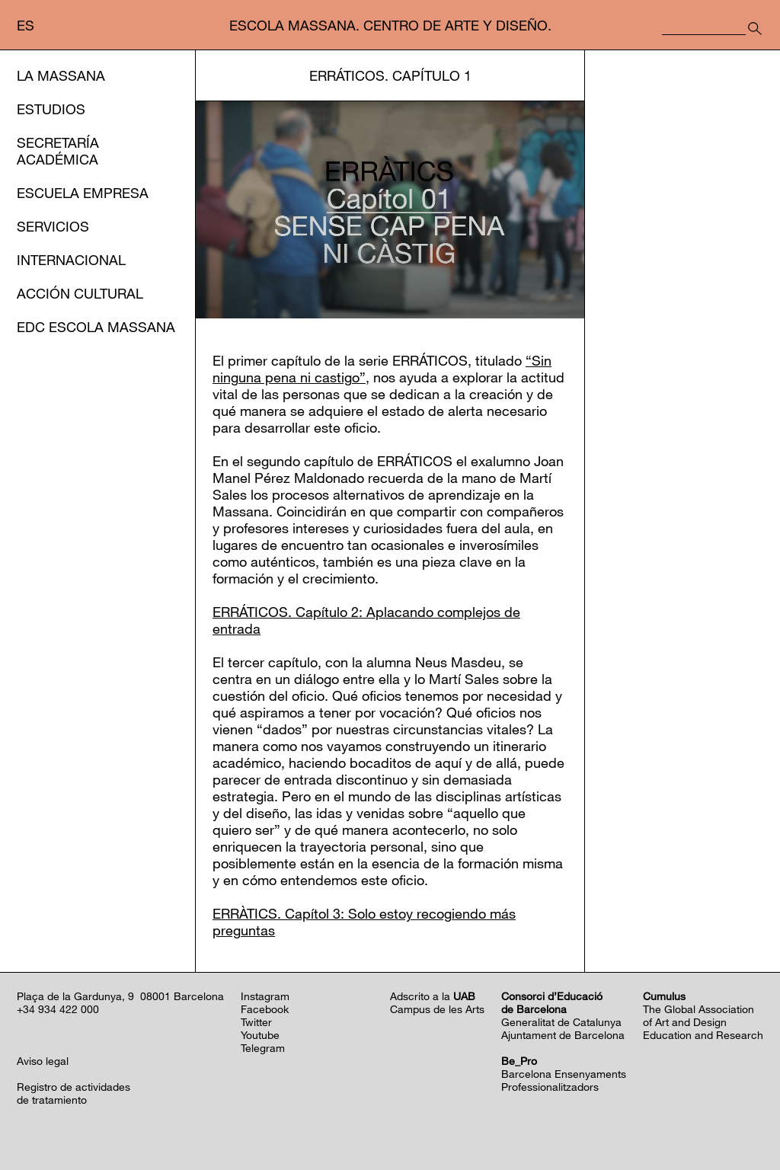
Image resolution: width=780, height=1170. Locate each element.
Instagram (265, 995)
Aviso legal (43, 1060)
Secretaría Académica (58, 151)
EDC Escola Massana (96, 326)
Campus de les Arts (437, 1008)
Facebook (265, 1008)
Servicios (53, 226)
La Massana (61, 75)
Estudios (51, 109)
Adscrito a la (432, 995)
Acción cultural (80, 293)
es (25, 25)
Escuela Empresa (83, 192)
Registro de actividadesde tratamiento (73, 1093)
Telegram (263, 1047)
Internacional (71, 259)
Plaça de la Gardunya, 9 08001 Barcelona (120, 995)
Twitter (256, 1021)
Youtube (260, 1034)
